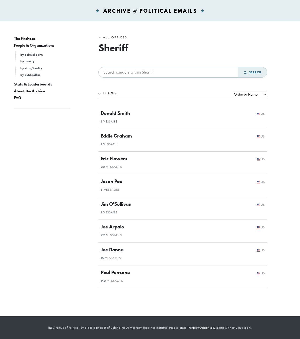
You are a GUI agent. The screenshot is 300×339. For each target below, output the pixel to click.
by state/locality (31, 68)
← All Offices (112, 37)
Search (252, 72)
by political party (31, 55)
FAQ (17, 98)
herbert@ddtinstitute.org (206, 327)
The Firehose (24, 38)
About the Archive (29, 91)
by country (27, 61)
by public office (30, 75)
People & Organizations (34, 45)
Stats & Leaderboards (33, 84)
